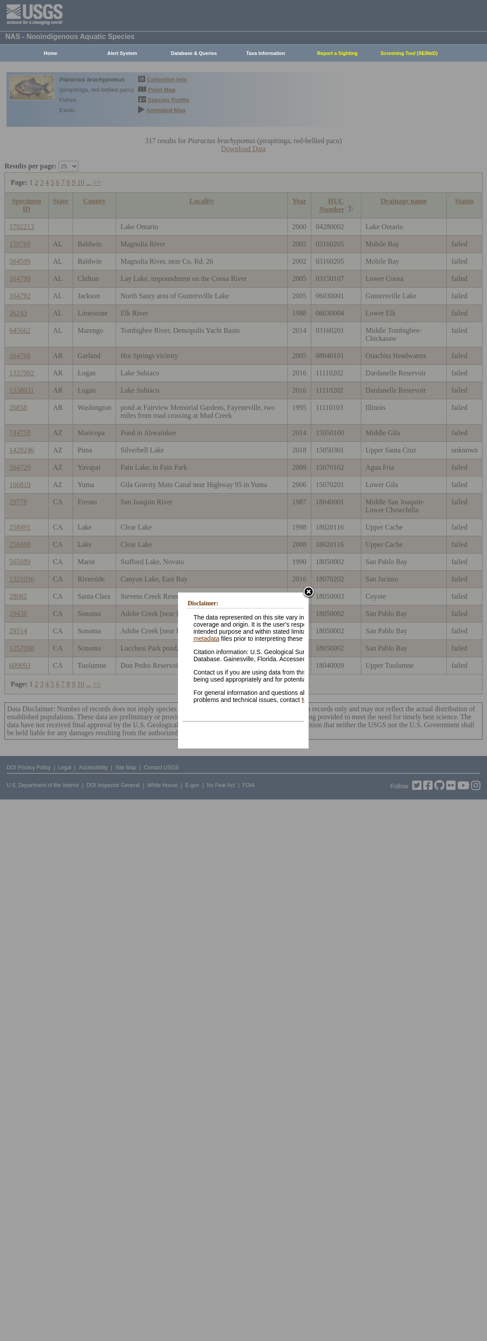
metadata (206, 638)
